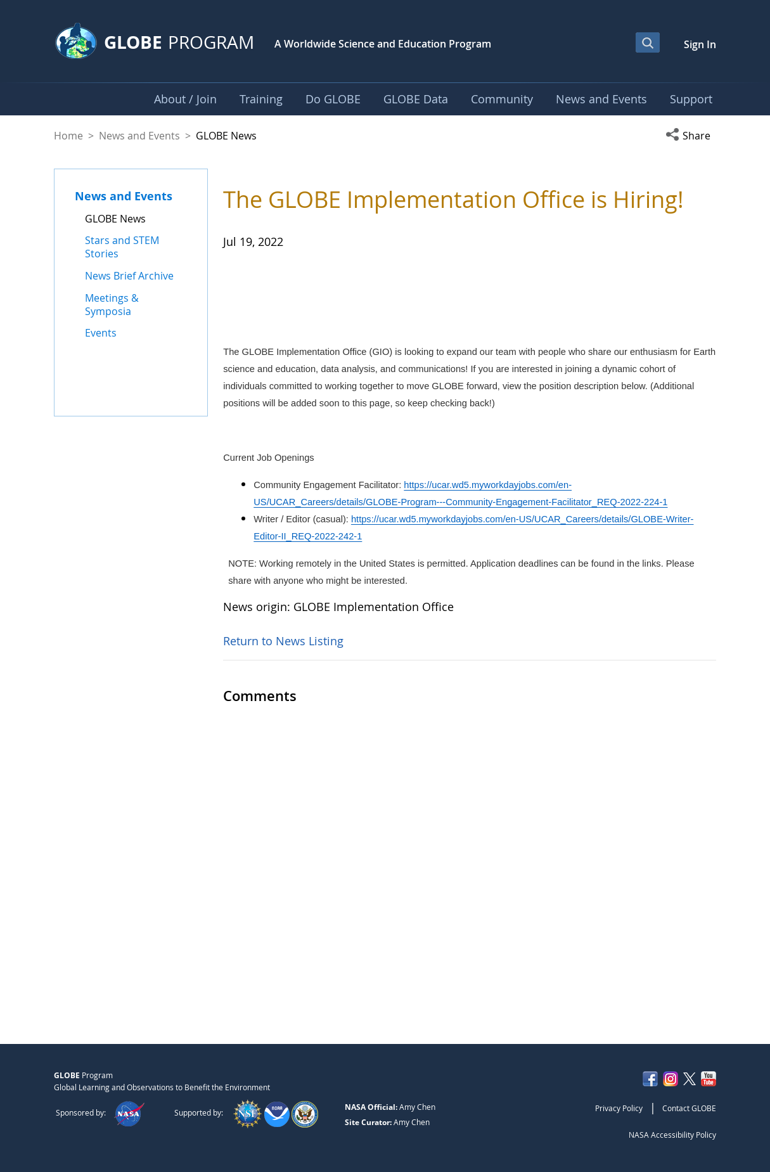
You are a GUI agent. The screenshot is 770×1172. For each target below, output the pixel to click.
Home (68, 136)
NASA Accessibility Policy (672, 1135)
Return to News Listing (283, 959)
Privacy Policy (619, 1108)
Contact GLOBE (689, 1108)
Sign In (700, 44)
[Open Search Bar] (648, 42)
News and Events (139, 136)
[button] (690, 135)
